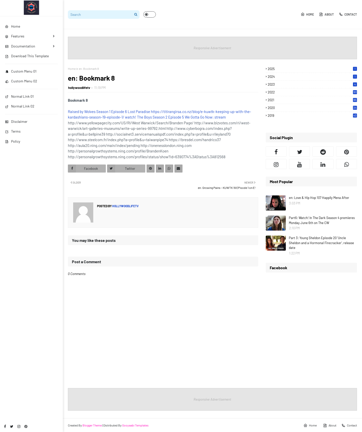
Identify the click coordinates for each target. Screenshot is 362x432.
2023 (312, 84)
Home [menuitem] (12, 26)
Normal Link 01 (19, 96)
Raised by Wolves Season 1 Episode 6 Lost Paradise (109, 111)
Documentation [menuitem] (20, 46)
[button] (149, 14)
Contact (348, 14)
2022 (312, 92)
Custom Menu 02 (21, 81)
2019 (312, 116)
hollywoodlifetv (79, 88)
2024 (312, 77)
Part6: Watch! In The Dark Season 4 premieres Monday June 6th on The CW (322, 220)
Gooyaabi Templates (135, 425)
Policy (12, 141)
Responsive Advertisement (212, 48)
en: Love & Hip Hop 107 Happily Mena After (319, 198)
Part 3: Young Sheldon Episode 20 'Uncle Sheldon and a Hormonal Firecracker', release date (321, 243)
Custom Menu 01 (20, 71)
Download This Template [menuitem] (27, 56)
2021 (312, 100)
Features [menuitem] (14, 36)
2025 (312, 69)
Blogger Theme (92, 425)
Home (307, 14)
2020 (312, 108)
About (326, 14)
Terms (13, 131)
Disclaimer (16, 121)
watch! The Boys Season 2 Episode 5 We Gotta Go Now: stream (175, 117)
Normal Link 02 (19, 106)
